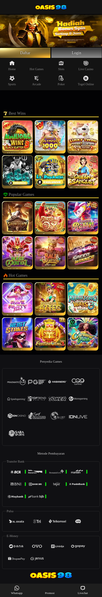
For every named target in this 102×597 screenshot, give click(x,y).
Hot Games (37, 65)
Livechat (83, 590)
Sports (12, 81)
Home (12, 65)
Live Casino (85, 65)
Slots (61, 65)
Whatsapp (17, 590)
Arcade (36, 81)
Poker (61, 81)
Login (76, 53)
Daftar (25, 53)
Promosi (50, 590)
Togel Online (86, 81)
